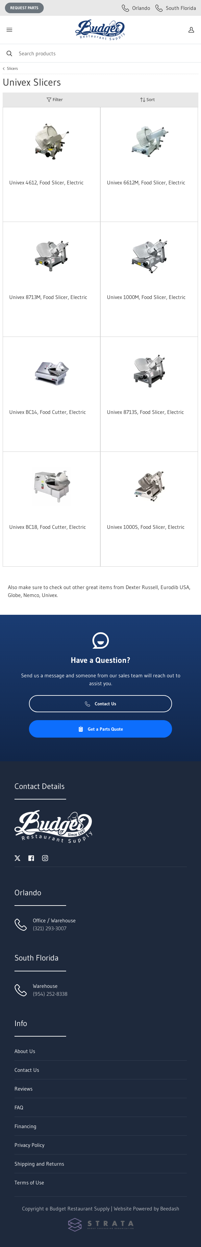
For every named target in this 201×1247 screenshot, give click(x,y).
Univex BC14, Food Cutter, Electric (47, 412)
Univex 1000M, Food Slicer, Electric (146, 297)
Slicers (12, 68)
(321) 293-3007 (49, 928)
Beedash (169, 1208)
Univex (49, 595)
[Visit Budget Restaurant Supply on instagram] (45, 857)
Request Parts (24, 7)
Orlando (136, 8)
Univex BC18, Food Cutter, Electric (47, 527)
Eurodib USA (175, 587)
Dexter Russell (142, 587)
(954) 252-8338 (50, 993)
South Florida (175, 8)
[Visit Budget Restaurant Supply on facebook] (31, 857)
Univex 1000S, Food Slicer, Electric (146, 527)
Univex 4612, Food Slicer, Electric (46, 182)
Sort (147, 99)
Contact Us (100, 704)
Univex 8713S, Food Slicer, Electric (145, 412)
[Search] (100, 53)
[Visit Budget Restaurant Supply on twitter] (17, 857)
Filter (54, 99)
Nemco (31, 595)
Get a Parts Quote (100, 729)
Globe (14, 595)
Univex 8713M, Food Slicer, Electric (48, 297)
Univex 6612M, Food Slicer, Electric (146, 182)
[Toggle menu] (9, 30)
